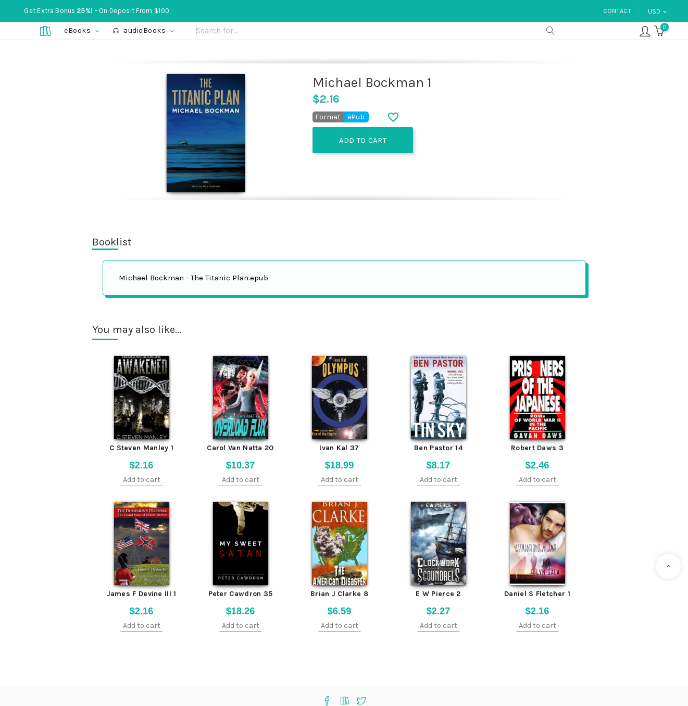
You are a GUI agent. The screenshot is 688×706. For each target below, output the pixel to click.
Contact (617, 11)
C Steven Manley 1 (141, 447)
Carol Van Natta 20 (240, 447)
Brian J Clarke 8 (339, 593)
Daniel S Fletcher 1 (537, 593)
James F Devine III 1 (142, 593)
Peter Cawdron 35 (240, 593)
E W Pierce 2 (438, 593)
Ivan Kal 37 (339, 447)
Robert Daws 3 (537, 447)
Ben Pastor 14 (438, 447)
